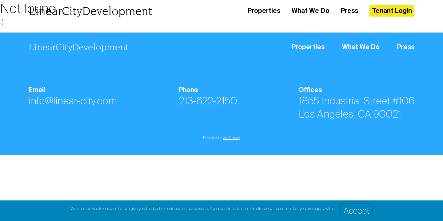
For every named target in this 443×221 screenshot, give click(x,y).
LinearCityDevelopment (90, 10)
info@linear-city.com (73, 101)
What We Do (310, 10)
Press (349, 10)
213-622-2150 (208, 101)
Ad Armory (231, 137)
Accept (356, 210)
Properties (264, 10)
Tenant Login (392, 10)
